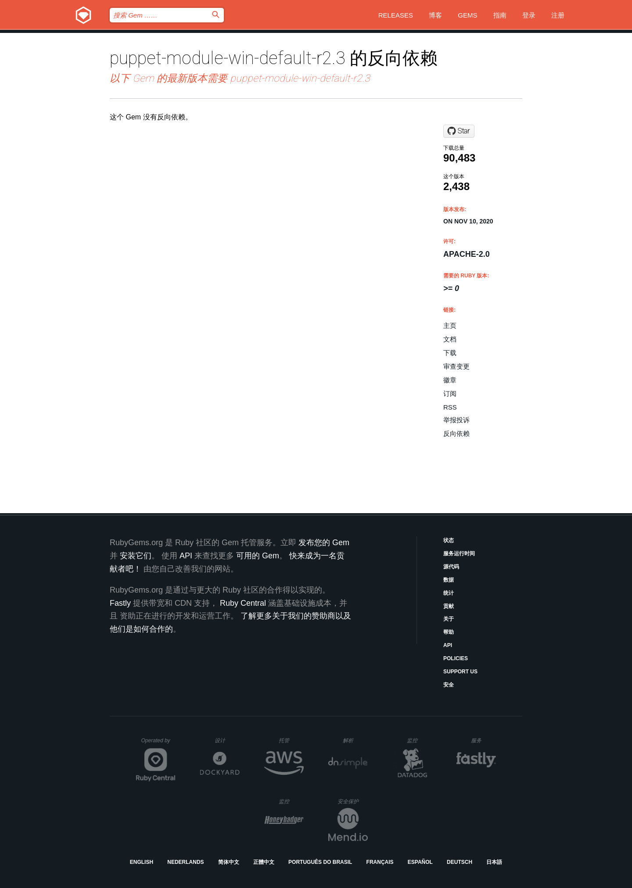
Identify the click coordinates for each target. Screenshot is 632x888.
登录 (528, 15)
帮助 (448, 632)
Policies (455, 658)
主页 (449, 325)
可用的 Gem (257, 555)
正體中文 (263, 862)
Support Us (460, 672)
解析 (355, 740)
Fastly (120, 603)
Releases (395, 15)
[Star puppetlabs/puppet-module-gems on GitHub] (458, 131)
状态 (448, 540)
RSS (450, 407)
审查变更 (456, 366)
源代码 (451, 567)
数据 (448, 580)
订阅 (449, 393)
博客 (435, 15)
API (447, 645)
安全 (448, 685)
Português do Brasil (320, 862)
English (141, 862)
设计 (227, 740)
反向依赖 (456, 433)
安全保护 (353, 801)
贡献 (448, 606)
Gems (467, 15)
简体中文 (228, 862)
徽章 (449, 380)
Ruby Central (243, 603)
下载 (449, 352)
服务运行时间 (459, 553)
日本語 (494, 862)
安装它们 (135, 555)
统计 (448, 593)
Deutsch (459, 862)
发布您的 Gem (323, 542)
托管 (290, 740)
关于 (448, 619)
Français (380, 862)
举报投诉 (456, 420)
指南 (499, 15)
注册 (557, 15)
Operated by (158, 743)
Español (420, 862)
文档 (449, 339)
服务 (483, 740)
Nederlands (185, 862)
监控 (419, 740)
